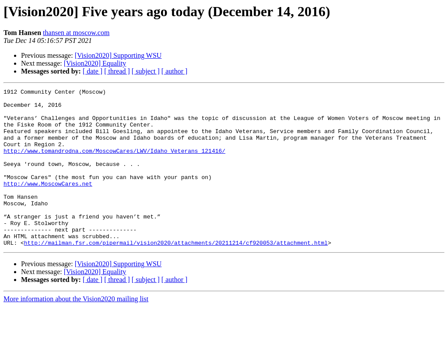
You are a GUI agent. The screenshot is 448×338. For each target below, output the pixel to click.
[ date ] (92, 71)
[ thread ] (117, 71)
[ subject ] (146, 71)
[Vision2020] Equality (95, 63)
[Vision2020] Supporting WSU (118, 55)
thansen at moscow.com (76, 32)
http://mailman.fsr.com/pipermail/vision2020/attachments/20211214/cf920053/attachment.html (176, 274)
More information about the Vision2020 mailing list (76, 330)
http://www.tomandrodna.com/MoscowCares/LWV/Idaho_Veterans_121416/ (114, 164)
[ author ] (174, 71)
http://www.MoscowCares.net (48, 203)
